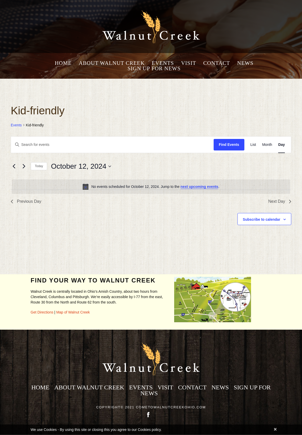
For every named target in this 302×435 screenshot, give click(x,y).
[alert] (151, 186)
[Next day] (24, 166)
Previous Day (26, 201)
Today (39, 166)
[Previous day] (14, 166)
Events (163, 63)
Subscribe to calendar (261, 219)
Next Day (279, 201)
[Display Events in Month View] (267, 145)
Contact (216, 63)
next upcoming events (199, 187)
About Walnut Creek (111, 63)
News (245, 63)
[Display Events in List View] (253, 145)
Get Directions (42, 312)
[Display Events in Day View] (281, 145)
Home (63, 63)
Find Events (229, 145)
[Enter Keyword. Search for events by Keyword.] (112, 145)
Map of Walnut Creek (73, 312)
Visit (188, 63)
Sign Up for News (154, 68)
